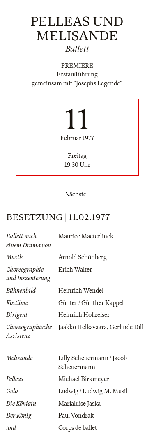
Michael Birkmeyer (83, 379)
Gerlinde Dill (126, 327)
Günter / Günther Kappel (91, 303)
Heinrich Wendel (80, 290)
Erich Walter (75, 269)
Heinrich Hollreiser (84, 315)
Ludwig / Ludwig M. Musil (92, 391)
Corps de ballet (77, 428)
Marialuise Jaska (79, 403)
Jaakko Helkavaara (82, 327)
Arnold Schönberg (82, 257)
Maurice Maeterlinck (85, 236)
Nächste (77, 194)
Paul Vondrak (76, 415)
